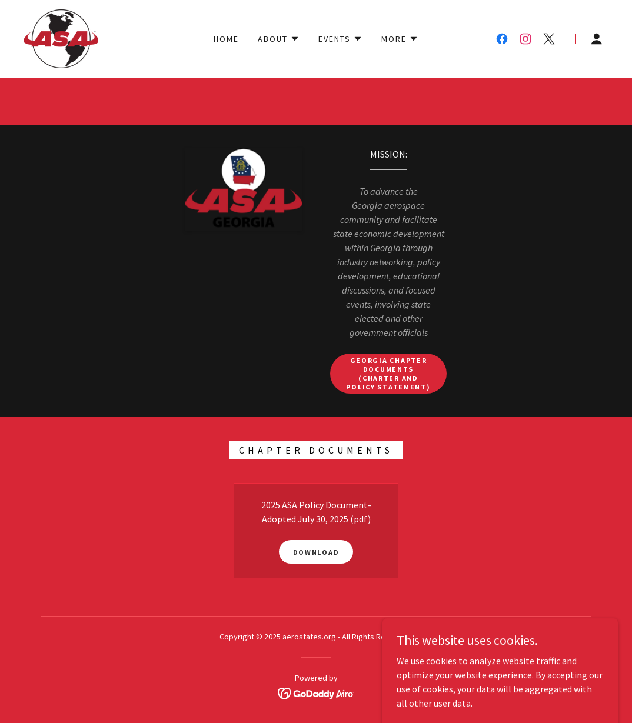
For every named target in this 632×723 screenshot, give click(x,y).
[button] (279, 39)
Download (316, 552)
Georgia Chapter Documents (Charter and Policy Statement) (388, 373)
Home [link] (226, 39)
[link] (61, 38)
